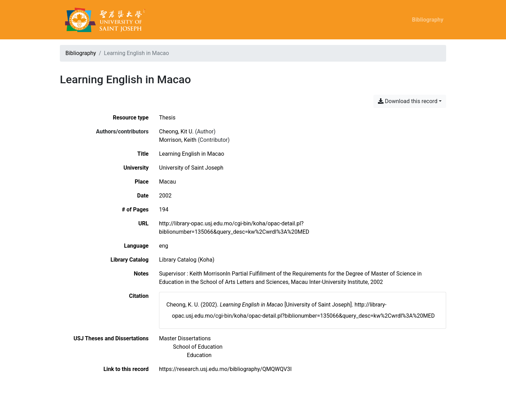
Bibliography (427, 19)
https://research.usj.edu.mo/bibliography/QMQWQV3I (225, 369)
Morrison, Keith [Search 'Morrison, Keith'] (177, 140)
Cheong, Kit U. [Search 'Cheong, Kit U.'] (176, 131)
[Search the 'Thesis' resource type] (167, 117)
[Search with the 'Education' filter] (199, 355)
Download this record (407, 101)
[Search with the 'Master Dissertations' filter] (185, 338)
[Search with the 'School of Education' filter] (197, 346)
